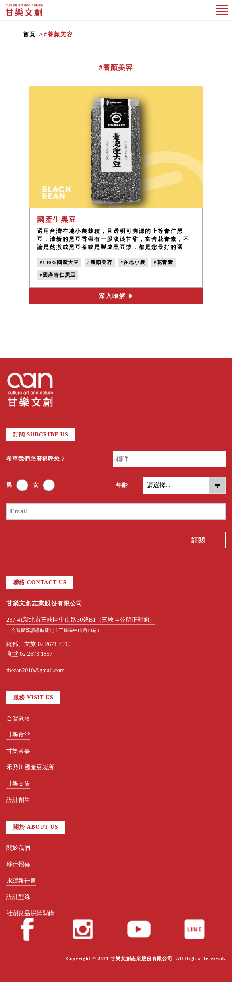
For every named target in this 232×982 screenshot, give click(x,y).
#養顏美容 (58, 34)
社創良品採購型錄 (30, 913)
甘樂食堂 (18, 734)
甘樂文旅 (18, 783)
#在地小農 (133, 262)
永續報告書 (21, 880)
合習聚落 (18, 718)
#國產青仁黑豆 (57, 275)
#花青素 (163, 262)
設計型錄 (18, 897)
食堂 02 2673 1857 (29, 654)
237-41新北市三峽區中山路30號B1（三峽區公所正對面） (80, 619)
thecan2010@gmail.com (35, 670)
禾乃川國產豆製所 (30, 767)
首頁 (29, 34)
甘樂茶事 (18, 751)
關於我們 (18, 848)
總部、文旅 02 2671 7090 (38, 644)
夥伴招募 (18, 864)
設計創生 (18, 800)
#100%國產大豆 (59, 262)
